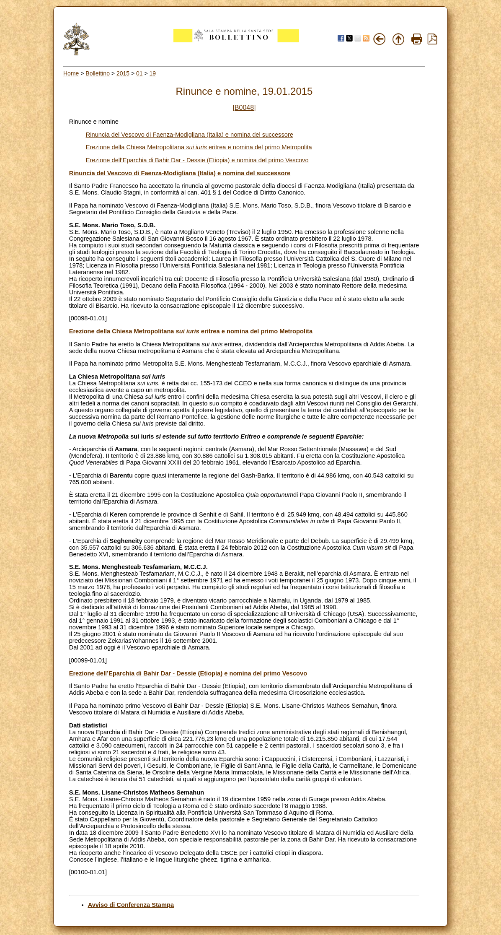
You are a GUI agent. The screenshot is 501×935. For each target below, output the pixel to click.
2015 (122, 73)
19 (153, 73)
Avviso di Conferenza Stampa (131, 904)
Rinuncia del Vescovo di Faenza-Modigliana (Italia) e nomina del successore (189, 134)
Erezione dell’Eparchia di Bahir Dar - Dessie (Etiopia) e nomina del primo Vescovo (197, 160)
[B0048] (244, 107)
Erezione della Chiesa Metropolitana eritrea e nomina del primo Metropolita (199, 147)
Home (71, 73)
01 (139, 73)
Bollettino (97, 73)
